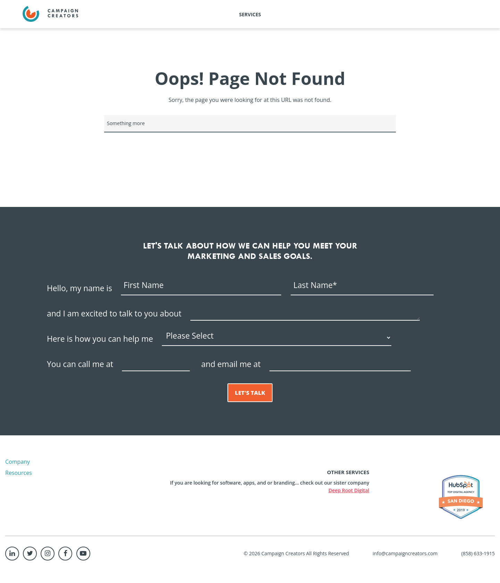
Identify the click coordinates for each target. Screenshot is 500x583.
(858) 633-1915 (478, 553)
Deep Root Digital (348, 490)
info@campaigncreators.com (405, 553)
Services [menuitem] (250, 14)
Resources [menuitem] (18, 473)
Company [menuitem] (17, 461)
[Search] (250, 123)
